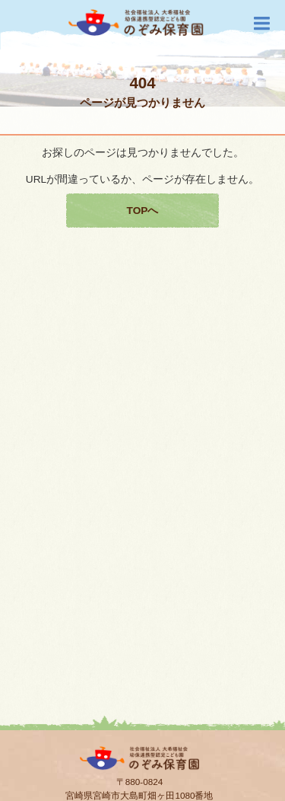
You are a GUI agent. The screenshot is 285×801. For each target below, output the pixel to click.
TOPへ (143, 210)
